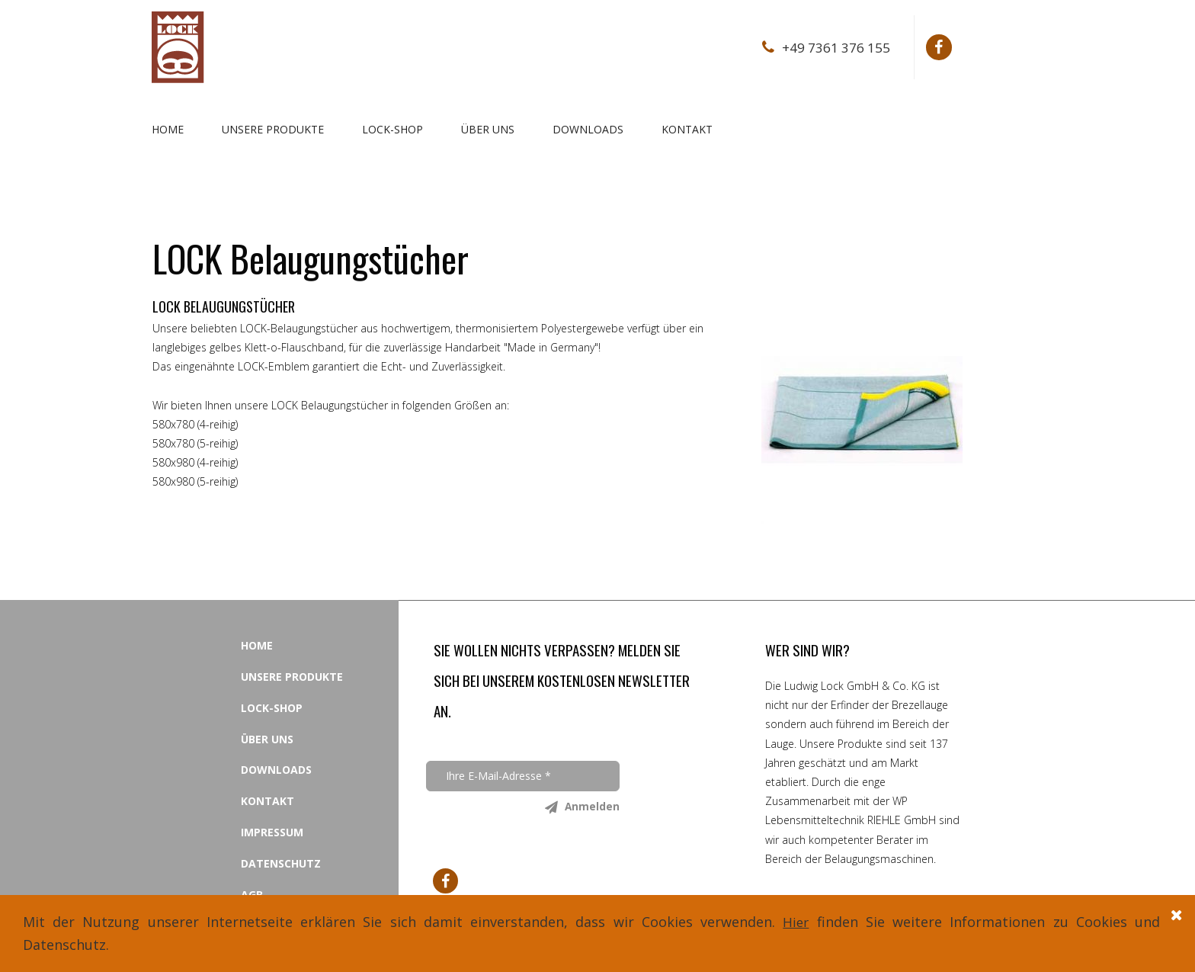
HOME (168, 129)
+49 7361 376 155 (835, 47)
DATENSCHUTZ (281, 863)
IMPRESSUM (272, 832)
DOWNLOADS (588, 129)
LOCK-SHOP (392, 129)
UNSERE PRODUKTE (273, 129)
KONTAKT (687, 129)
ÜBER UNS (487, 129)
